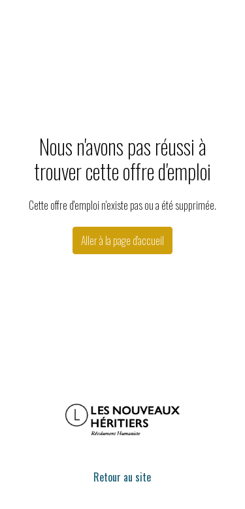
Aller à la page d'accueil (122, 240)
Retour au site (122, 477)
